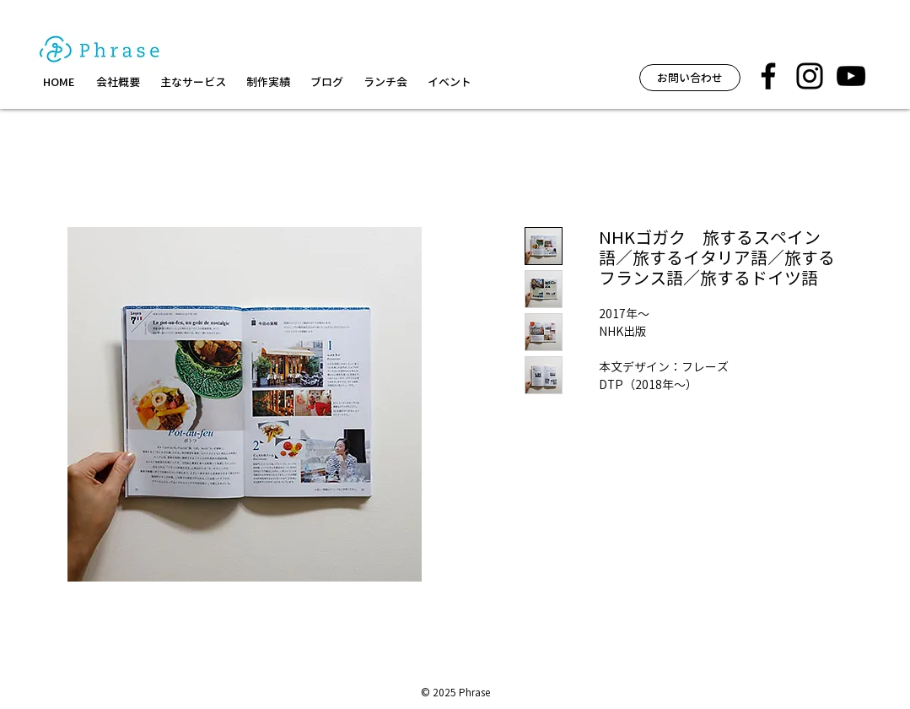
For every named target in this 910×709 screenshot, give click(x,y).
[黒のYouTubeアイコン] (851, 76)
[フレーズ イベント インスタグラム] (809, 76)
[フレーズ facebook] (768, 76)
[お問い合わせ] (689, 77)
